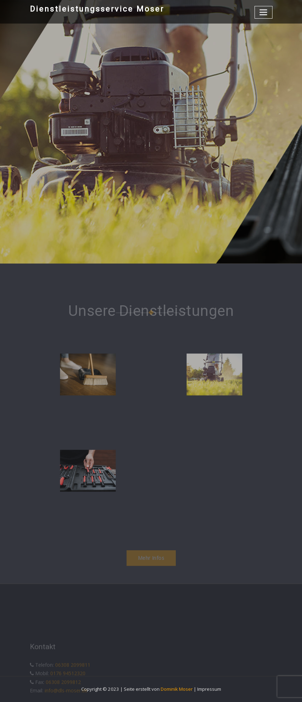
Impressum (209, 689)
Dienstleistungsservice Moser (97, 8)
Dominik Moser (177, 689)
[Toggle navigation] (263, 12)
